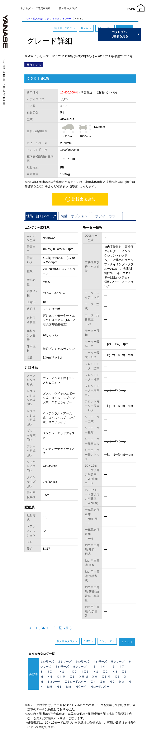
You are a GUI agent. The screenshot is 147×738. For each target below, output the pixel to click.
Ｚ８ (102, 681)
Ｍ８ (68, 686)
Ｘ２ (105, 671)
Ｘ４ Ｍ (60, 676)
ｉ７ (121, 666)
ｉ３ (93, 666)
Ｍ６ (59, 686)
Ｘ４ (49, 676)
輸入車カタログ (68, 8)
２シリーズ (64, 661)
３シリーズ (82, 661)
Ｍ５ (49, 686)
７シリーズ (62, 666)
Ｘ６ (94, 676)
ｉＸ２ (73, 671)
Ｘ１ (96, 671)
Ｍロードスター (99, 686)
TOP (27, 18)
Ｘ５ (72, 676)
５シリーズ (68, 18)
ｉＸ (49, 671)
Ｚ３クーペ (54, 681)
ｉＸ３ (85, 671)
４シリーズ (100, 661)
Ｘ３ (115, 671)
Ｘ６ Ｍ (105, 676)
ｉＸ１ (60, 671)
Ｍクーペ (80, 686)
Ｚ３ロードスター (75, 681)
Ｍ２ (112, 681)
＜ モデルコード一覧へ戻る (50, 628)
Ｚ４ (93, 681)
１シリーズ (47, 661)
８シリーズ (79, 666)
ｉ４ (102, 666)
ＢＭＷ (55, 18)
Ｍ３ (121, 681)
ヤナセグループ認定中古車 (35, 8)
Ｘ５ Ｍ (83, 676)
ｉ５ (112, 666)
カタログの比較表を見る (127, 34)
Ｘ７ (117, 676)
